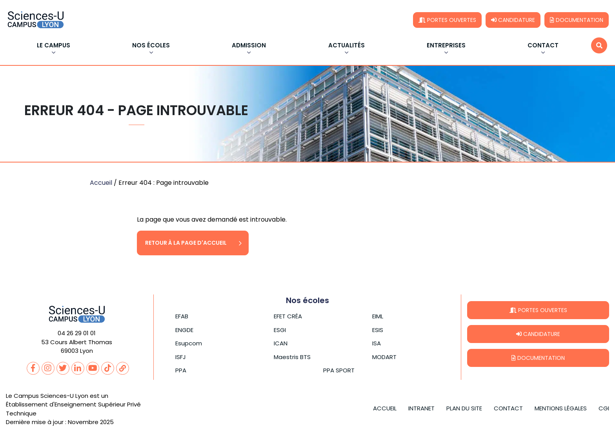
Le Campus (53, 46)
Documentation (576, 20)
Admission (249, 46)
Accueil (101, 182)
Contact (543, 46)
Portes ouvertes (447, 20)
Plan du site (464, 408)
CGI (604, 408)
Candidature (513, 20)
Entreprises (446, 46)
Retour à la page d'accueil (186, 243)
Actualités (346, 46)
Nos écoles (151, 46)
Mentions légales (561, 408)
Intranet (421, 408)
